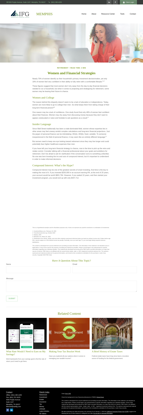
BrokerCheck (100, 397)
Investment (43, 397)
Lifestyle (42, 409)
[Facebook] (115, 2)
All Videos (42, 413)
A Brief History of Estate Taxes (107, 351)
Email (75, 264)
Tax (40, 404)
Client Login (128, 2)
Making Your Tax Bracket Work (64, 351)
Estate (41, 399)
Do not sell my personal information (103, 413)
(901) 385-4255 (55, 2)
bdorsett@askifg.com (13, 406)
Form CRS (68, 393)
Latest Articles (44, 411)
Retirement (43, 395)
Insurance (42, 402)
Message (9, 278)
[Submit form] (12, 298)
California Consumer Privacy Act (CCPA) (118, 411)
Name (8, 264)
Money (41, 406)
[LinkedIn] (109, 2)
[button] (84, 14)
